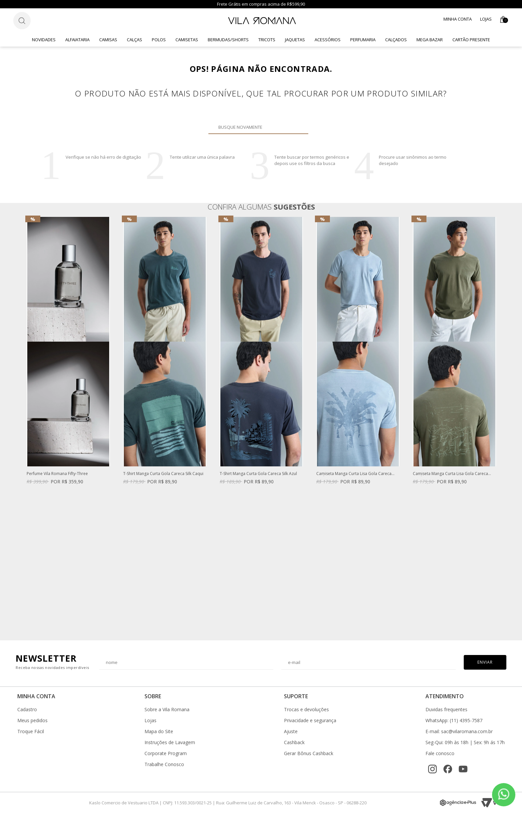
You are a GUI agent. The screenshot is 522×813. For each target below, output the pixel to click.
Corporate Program (165, 753)
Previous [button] (26, 425)
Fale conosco (439, 753)
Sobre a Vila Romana (166, 709)
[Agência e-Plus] (458, 802)
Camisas (108, 40)
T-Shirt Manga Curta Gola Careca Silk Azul (258, 474)
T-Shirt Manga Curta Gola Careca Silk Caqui (163, 474)
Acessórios (328, 40)
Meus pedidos (32, 720)
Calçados (396, 40)
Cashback (294, 742)
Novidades (44, 40)
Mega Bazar (429, 40)
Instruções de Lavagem (169, 742)
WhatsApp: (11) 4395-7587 (453, 720)
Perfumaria (363, 40)
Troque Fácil (30, 731)
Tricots (266, 40)
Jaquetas (295, 40)
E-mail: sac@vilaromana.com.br (459, 731)
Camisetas (186, 40)
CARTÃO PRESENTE (471, 40)
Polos (159, 40)
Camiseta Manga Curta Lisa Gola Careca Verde (450, 474)
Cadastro (27, 709)
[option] (68, 357)
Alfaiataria (77, 40)
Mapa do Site (158, 731)
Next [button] (495, 425)
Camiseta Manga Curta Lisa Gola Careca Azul (354, 474)
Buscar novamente (299, 127)
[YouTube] (463, 769)
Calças (134, 40)
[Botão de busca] (22, 20)
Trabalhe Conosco (164, 764)
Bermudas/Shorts (228, 40)
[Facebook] (448, 769)
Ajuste (291, 731)
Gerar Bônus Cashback (308, 753)
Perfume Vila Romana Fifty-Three (57, 474)
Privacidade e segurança (310, 720)
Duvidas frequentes (446, 709)
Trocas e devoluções (306, 709)
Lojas (486, 19)
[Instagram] (432, 769)
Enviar (485, 662)
